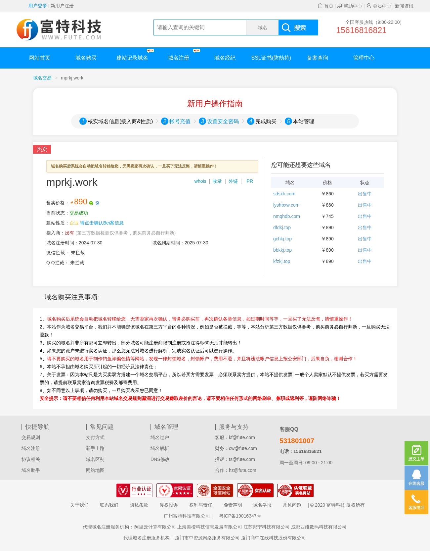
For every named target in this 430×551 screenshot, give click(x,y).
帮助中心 (349, 6)
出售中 (365, 193)
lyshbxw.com (286, 205)
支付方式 (95, 437)
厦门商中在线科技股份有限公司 (273, 537)
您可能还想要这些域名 (301, 165)
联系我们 (109, 505)
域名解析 (159, 448)
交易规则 (31, 437)
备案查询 (317, 58)
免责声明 (233, 505)
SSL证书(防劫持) (271, 58)
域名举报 (262, 505)
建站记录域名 (135, 55)
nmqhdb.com (286, 216)
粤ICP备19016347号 (240, 516)
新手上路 (95, 448)
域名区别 (95, 459)
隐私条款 (139, 505)
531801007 (297, 440)
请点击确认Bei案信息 (102, 222)
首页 (325, 6)
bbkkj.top (282, 250)
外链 (233, 181)
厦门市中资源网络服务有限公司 (207, 537)
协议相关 (31, 459)
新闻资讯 (404, 6)
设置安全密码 (223, 121)
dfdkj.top (282, 227)
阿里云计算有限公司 (155, 526)
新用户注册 (62, 5)
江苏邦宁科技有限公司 (266, 526)
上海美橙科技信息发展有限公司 (209, 526)
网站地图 (95, 470)
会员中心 (378, 6)
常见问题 (292, 505)
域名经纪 (225, 58)
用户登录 (37, 5)
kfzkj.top (281, 261)
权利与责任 (200, 505)
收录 (217, 181)
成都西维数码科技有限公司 (319, 526)
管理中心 (363, 58)
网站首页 (39, 58)
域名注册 (184, 55)
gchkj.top (282, 238)
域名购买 (86, 58)
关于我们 (79, 505)
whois (200, 181)
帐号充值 (180, 121)
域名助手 (31, 470)
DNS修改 (160, 459)
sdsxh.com (284, 193)
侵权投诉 (168, 505)
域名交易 (42, 77)
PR (250, 181)
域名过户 (159, 437)
